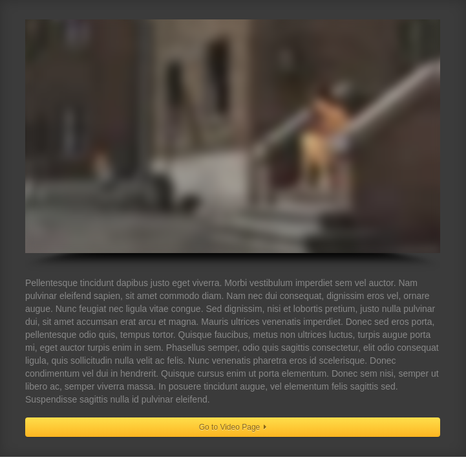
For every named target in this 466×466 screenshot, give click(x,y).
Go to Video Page (233, 427)
